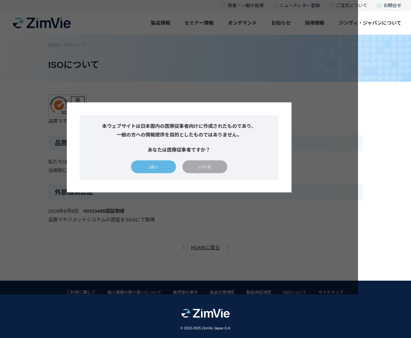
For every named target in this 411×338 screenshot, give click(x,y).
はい (179, 188)
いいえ (231, 188)
